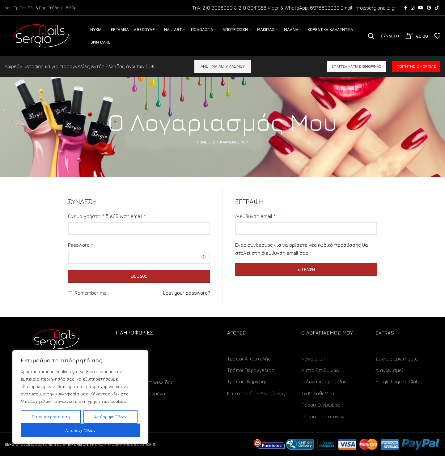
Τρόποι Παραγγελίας (250, 370)
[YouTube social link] (420, 8)
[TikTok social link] (436, 8)
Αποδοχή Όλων (80, 430)
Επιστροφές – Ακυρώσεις (256, 393)
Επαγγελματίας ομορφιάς (357, 66)
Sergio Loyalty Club (397, 381)
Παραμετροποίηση (51, 416)
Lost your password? (186, 293)
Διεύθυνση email (255, 216)
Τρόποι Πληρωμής (247, 381)
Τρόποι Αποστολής (249, 358)
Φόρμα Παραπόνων (322, 416)
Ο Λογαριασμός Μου (324, 381)
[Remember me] (70, 293)
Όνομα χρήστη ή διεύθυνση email (107, 216)
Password (80, 245)
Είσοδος (139, 276)
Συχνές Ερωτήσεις (396, 358)
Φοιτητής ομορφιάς (416, 66)
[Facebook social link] (405, 8)
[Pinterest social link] (429, 8)
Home (202, 142)
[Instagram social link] (412, 8)
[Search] (371, 36)
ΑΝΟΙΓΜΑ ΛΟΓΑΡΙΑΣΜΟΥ (223, 66)
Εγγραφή (306, 269)
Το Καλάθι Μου (317, 393)
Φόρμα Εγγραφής (320, 404)
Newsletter (313, 358)
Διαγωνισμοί (389, 370)
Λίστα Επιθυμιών (320, 370)
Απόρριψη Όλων (110, 416)
